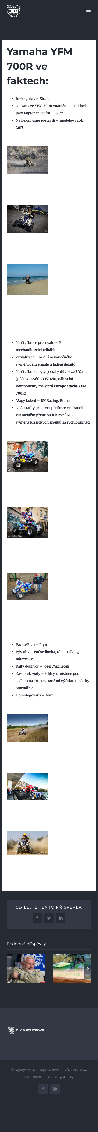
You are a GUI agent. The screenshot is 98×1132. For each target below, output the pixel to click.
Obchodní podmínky (60, 1077)
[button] (10, 968)
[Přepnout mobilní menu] (88, 10)
